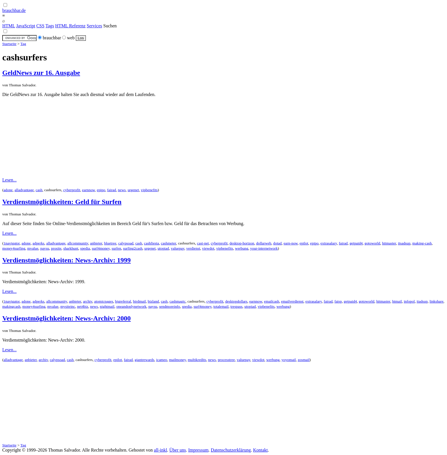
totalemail (220, 306)
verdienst (193, 248)
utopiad (163, 248)
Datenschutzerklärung (231, 450)
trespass (236, 306)
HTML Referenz (70, 25)
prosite (56, 248)
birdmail (139, 301)
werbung (241, 248)
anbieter (96, 243)
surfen (116, 248)
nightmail (107, 306)
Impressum (198, 450)
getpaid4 (356, 243)
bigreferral (123, 301)
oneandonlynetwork (131, 306)
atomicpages (103, 301)
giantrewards (144, 360)
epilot (304, 243)
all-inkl (160, 450)
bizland (153, 301)
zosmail (303, 360)
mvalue (32, 248)
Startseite (9, 44)
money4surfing (13, 248)
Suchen (110, 25)
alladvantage (24, 190)
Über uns (177, 450)
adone (8, 190)
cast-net (203, 243)
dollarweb (263, 243)
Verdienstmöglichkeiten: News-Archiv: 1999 (66, 260)
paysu (44, 248)
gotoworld (372, 243)
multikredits (197, 360)
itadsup (422, 301)
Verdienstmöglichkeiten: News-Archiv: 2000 (66, 318)
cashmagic (178, 301)
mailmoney (177, 360)
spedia (85, 248)
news (122, 190)
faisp (338, 301)
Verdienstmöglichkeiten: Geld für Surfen (61, 201)
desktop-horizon (241, 243)
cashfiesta (151, 243)
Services (94, 25)
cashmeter (168, 243)
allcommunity (77, 243)
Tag (23, 44)
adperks (38, 243)
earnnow (88, 190)
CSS (40, 25)
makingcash (11, 306)
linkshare (437, 301)
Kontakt (260, 450)
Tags (50, 25)
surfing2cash (132, 248)
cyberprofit (71, 190)
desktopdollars (236, 301)
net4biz (82, 306)
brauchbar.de (14, 10)
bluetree (110, 243)
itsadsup (404, 243)
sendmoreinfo (169, 306)
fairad (111, 190)
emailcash (271, 301)
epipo (101, 190)
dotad (277, 243)
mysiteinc (67, 306)
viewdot (208, 248)
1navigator (11, 243)
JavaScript (25, 25)
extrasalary (328, 243)
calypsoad (125, 243)
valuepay (177, 248)
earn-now (291, 243)
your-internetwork (264, 248)
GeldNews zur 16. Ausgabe (41, 72)
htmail (397, 301)
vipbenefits (149, 190)
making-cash (422, 243)
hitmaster (389, 243)
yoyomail (288, 360)
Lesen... (9, 179)
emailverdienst (292, 301)
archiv (87, 301)
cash (39, 190)
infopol (409, 301)
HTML (8, 25)
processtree (226, 360)
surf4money (101, 248)
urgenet (133, 190)
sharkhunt (70, 248)
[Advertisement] (223, 137)
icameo (161, 360)
